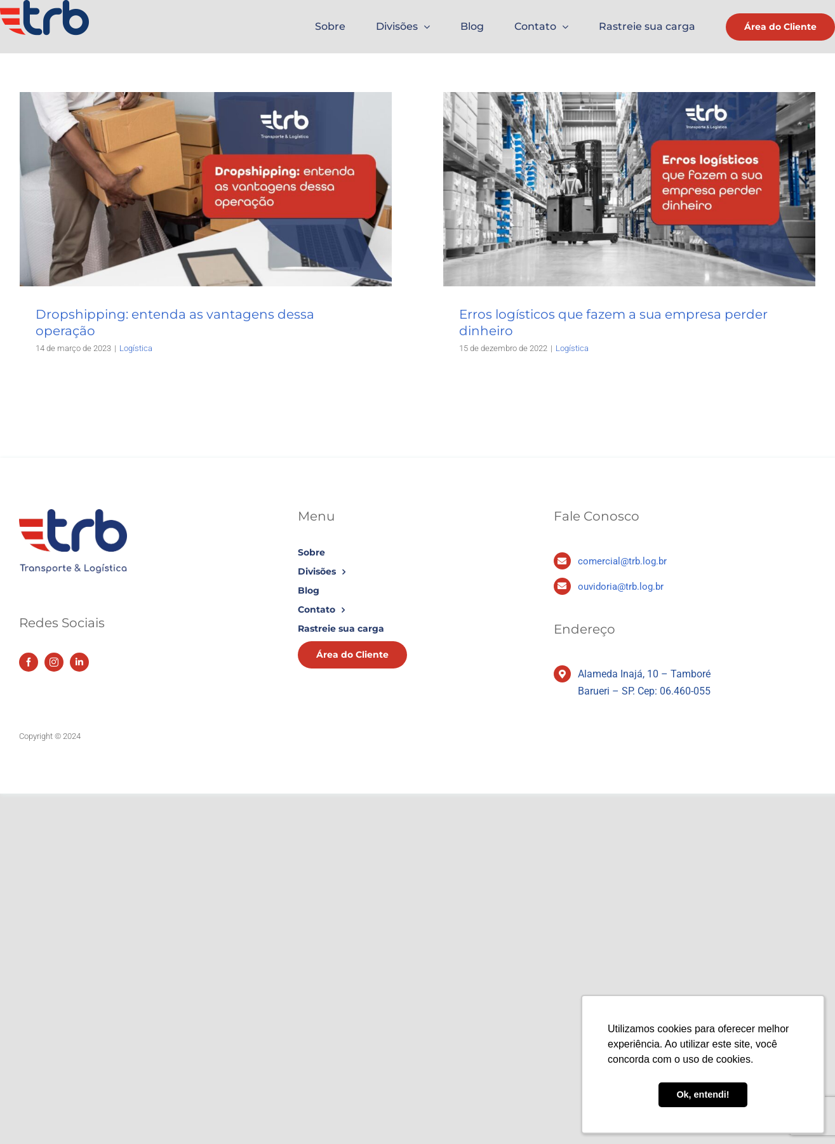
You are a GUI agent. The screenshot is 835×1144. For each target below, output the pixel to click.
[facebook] (28, 662)
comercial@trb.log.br (622, 561)
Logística (135, 348)
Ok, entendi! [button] (702, 1094)
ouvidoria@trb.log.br (621, 586)
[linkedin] (79, 662)
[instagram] (53, 662)
